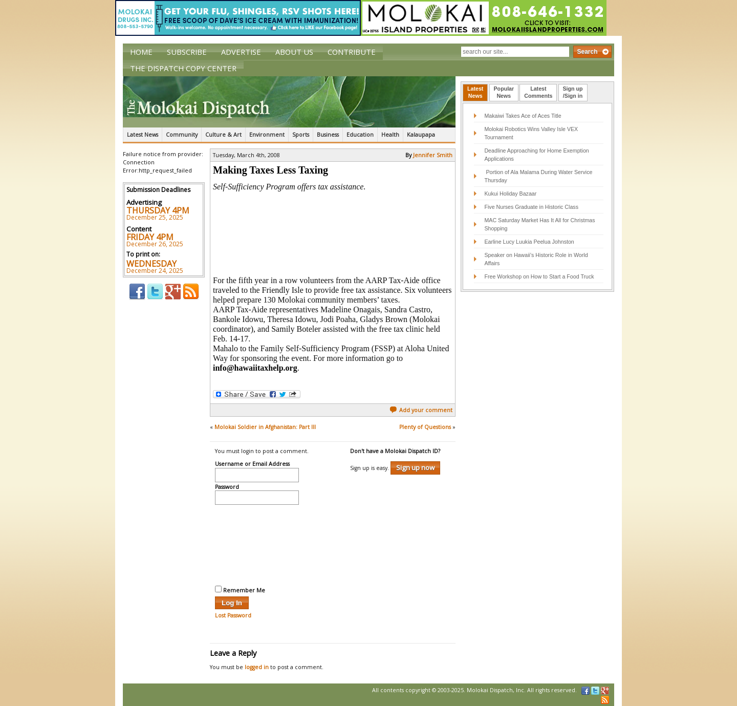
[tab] (475, 92)
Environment (267, 134)
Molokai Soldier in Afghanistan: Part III (265, 427)
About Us (294, 52)
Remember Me (240, 590)
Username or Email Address (252, 464)
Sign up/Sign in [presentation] (573, 92)
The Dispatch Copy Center (183, 68)
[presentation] (257, 544)
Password (227, 487)
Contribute (352, 52)
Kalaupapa (421, 134)
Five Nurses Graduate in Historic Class (531, 207)
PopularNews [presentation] (504, 92)
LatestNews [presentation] (475, 92)
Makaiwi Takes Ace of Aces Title (522, 116)
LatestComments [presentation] (538, 92)
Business (328, 134)
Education (360, 134)
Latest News (142, 134)
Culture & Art (223, 134)
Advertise (241, 52)
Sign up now (415, 467)
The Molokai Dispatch (289, 101)
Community (182, 134)
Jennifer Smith (432, 155)
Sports (300, 134)
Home (141, 52)
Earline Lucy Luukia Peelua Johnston (529, 242)
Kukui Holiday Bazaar (510, 193)
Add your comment (420, 410)
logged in (257, 667)
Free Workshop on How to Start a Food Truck (539, 276)
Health (390, 134)
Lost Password (233, 615)
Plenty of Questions (425, 427)
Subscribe (187, 52)
